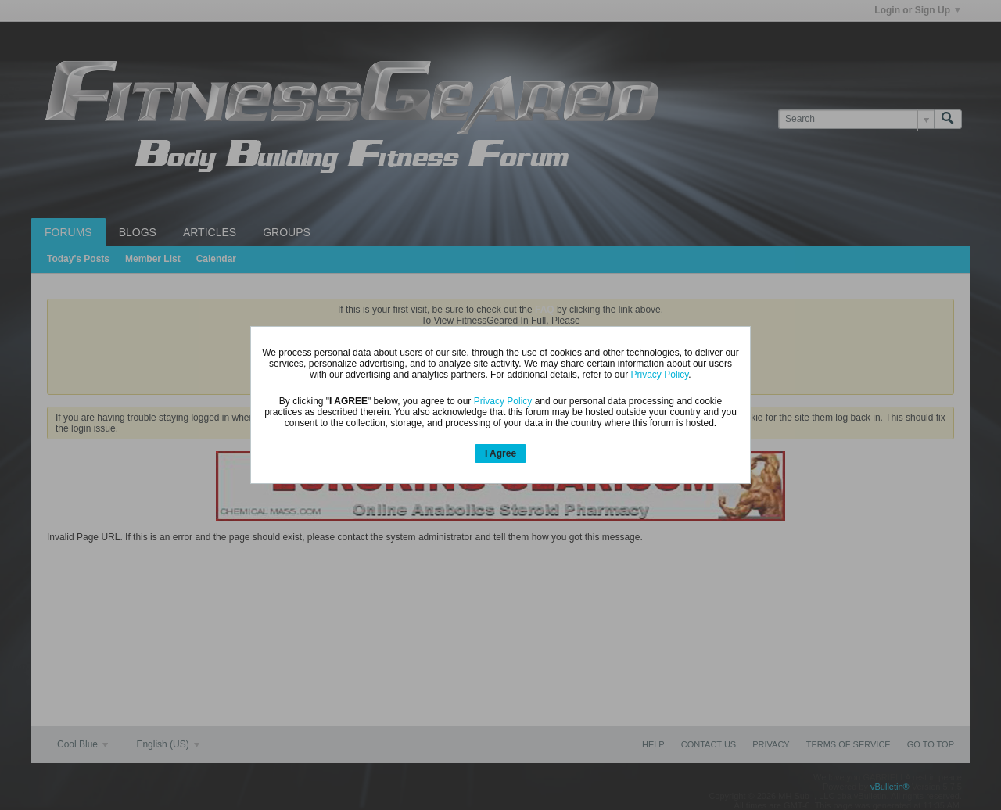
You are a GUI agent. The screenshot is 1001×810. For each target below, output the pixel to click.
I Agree (500, 453)
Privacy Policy (660, 374)
